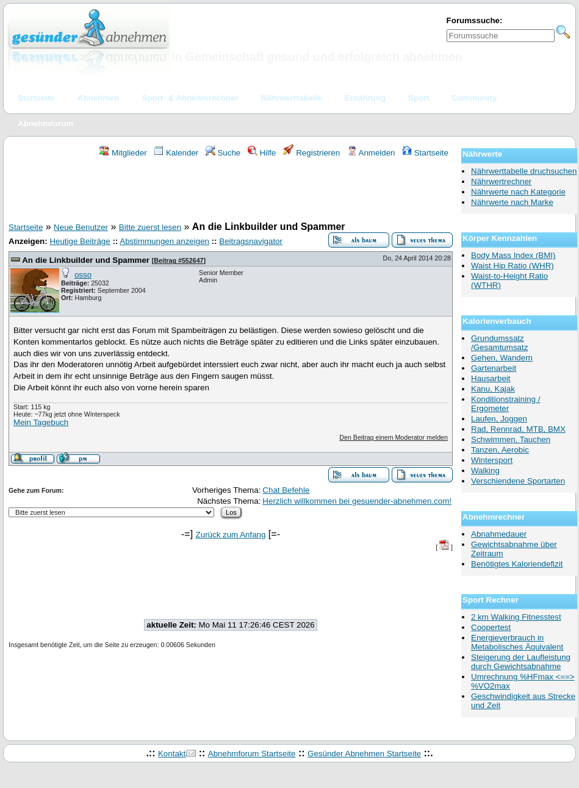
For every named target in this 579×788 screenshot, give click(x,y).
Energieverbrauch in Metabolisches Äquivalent (517, 642)
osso (83, 274)
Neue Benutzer (81, 227)
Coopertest (491, 627)
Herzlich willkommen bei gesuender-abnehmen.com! (356, 501)
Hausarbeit (490, 378)
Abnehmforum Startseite (252, 753)
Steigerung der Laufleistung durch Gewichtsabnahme (520, 662)
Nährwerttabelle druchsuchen (524, 171)
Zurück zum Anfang (231, 534)
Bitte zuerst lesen (150, 227)
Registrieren (311, 152)
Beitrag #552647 (178, 260)
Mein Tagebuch (40, 422)
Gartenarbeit (493, 368)
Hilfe (262, 152)
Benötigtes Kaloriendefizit (517, 563)
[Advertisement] (231, 191)
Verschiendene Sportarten (518, 480)
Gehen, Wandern (502, 357)
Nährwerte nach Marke (512, 202)
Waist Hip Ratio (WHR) (512, 265)
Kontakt (171, 753)
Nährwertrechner (501, 181)
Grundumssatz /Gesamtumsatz (499, 343)
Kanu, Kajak (493, 388)
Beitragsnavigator (250, 241)
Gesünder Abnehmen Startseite (364, 753)
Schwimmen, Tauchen (510, 439)
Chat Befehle (285, 490)
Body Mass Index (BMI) (513, 255)
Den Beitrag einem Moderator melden (393, 437)
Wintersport (491, 460)
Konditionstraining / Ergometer (505, 404)
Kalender (176, 152)
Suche (223, 152)
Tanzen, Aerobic (500, 449)
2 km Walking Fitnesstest (516, 616)
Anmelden (371, 152)
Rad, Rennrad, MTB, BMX (518, 429)
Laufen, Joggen (499, 418)
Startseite (425, 152)
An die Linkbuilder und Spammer (85, 260)
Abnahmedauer (499, 534)
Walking (485, 470)
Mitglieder (122, 152)
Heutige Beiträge (79, 241)
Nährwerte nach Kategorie (518, 191)
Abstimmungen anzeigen (164, 241)
